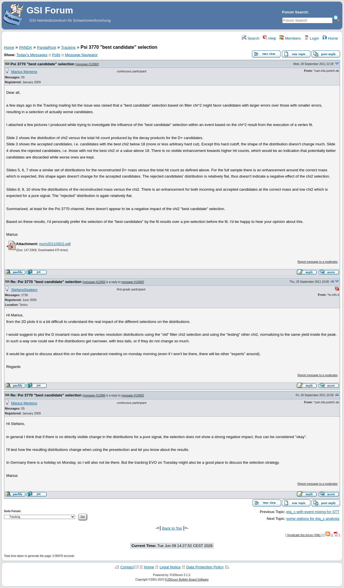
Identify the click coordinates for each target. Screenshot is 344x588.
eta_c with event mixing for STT (312, 512)
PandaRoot (46, 47)
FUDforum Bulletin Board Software (186, 579)
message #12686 (94, 395)
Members (290, 38)
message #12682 (87, 64)
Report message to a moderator (318, 261)
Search (250, 38)
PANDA (25, 47)
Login (311, 38)
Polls (56, 55)
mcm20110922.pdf (54, 244)
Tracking (68, 47)
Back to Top (172, 528)
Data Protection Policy (205, 567)
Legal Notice (170, 567)
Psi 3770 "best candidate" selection (43, 64)
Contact (127, 567)
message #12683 (94, 282)
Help (269, 38)
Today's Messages (31, 55)
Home (330, 38)
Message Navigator (81, 55)
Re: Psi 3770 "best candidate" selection (46, 282)
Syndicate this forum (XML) (304, 535)
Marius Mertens (24, 72)
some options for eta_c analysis (312, 518)
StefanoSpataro (24, 290)
